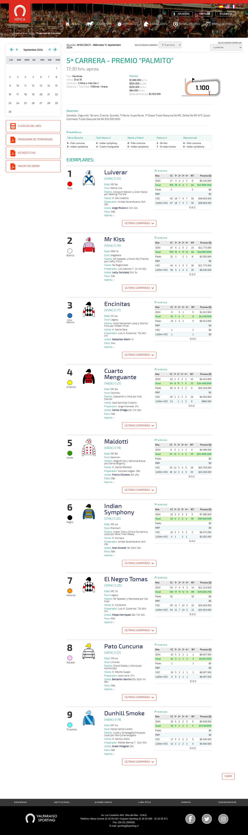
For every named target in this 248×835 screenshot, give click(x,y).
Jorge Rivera (119, 208)
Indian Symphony (119, 509)
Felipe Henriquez (121, 614)
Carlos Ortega (119, 410)
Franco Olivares (121, 474)
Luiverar (115, 172)
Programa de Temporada (35, 139)
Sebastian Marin (121, 339)
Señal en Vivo (189, 24)
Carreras (104, 24)
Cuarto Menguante (120, 374)
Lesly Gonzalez (120, 272)
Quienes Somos (103, 802)
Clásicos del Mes (29, 126)
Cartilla (204, 14)
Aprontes (130, 24)
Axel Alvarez (119, 548)
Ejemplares (158, 24)
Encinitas (117, 304)
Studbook (226, 14)
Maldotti (116, 442)
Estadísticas (26, 152)
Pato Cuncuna (123, 646)
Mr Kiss (114, 239)
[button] (139, 224)
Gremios (186, 802)
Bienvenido (20, 802)
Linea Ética (144, 802)
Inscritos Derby (29, 166)
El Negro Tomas (126, 579)
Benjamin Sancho (122, 679)
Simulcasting (222, 24)
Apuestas (183, 14)
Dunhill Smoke (124, 713)
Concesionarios (227, 802)
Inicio (75, 24)
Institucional (62, 802)
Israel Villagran (120, 746)
